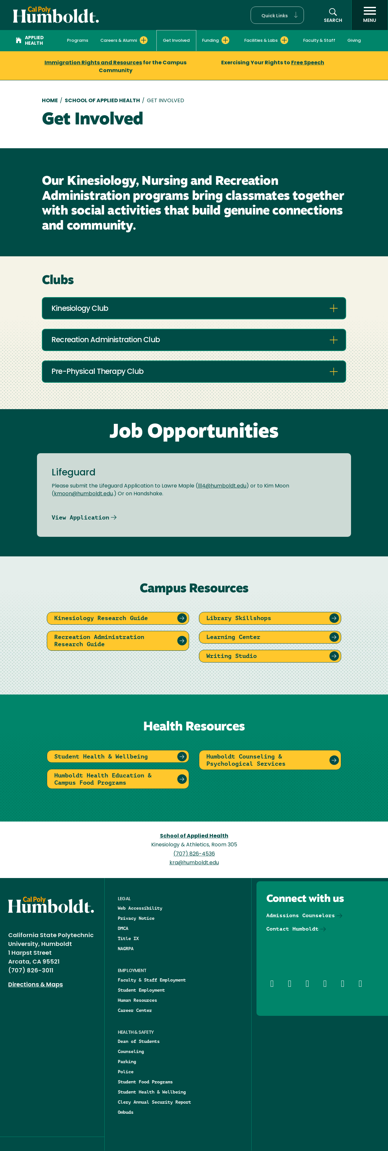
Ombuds (125, 1112)
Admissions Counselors (300, 915)
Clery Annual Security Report (154, 1102)
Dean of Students (139, 1041)
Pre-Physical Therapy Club (97, 372)
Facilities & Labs (261, 41)
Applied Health (30, 41)
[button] (277, 15)
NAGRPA (125, 948)
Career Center (135, 1010)
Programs (77, 41)
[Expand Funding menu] (225, 40)
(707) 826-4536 (194, 854)
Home (50, 101)
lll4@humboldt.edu (222, 486)
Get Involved (176, 41)
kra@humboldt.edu (194, 863)
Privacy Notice (136, 918)
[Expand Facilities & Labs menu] (284, 40)
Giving (354, 41)
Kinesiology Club (79, 309)
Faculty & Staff (319, 41)
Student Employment (141, 990)
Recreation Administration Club (105, 340)
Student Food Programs (145, 1081)
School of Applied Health (102, 101)
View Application (80, 517)
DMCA (123, 928)
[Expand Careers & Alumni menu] (144, 40)
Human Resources (137, 1000)
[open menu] (369, 15)
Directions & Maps (35, 985)
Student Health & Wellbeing (152, 1092)
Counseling (131, 1051)
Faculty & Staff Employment (152, 980)
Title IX (128, 938)
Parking (127, 1061)
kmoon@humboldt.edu (83, 494)
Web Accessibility (140, 908)
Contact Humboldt (292, 929)
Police (125, 1071)
